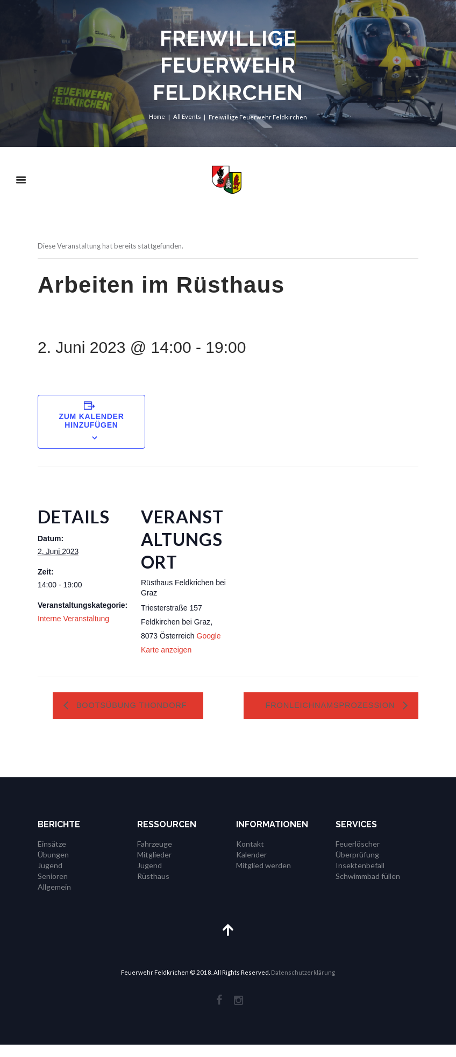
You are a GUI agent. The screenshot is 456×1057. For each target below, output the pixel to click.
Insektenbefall (360, 877)
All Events (187, 116)
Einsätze (52, 856)
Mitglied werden (263, 877)
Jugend (50, 877)
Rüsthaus (153, 887)
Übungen (53, 866)
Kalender (251, 866)
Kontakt (250, 856)
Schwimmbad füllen (368, 887)
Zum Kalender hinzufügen (91, 420)
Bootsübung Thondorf (136, 706)
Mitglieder (154, 866)
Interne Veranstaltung (73, 618)
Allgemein (54, 898)
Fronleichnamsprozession (335, 706)
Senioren (53, 887)
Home (157, 116)
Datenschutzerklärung (303, 984)
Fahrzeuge (154, 856)
